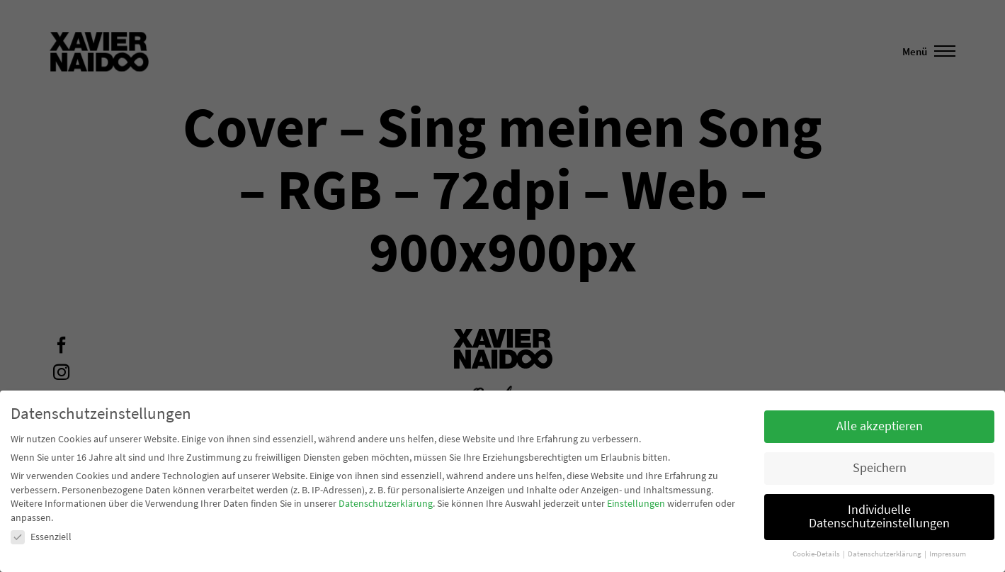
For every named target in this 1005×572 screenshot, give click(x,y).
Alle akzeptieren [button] (879, 426)
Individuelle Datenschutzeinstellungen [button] (879, 517)
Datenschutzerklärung (386, 503)
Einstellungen (636, 503)
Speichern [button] (880, 468)
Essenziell (41, 536)
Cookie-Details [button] (817, 554)
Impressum (947, 554)
